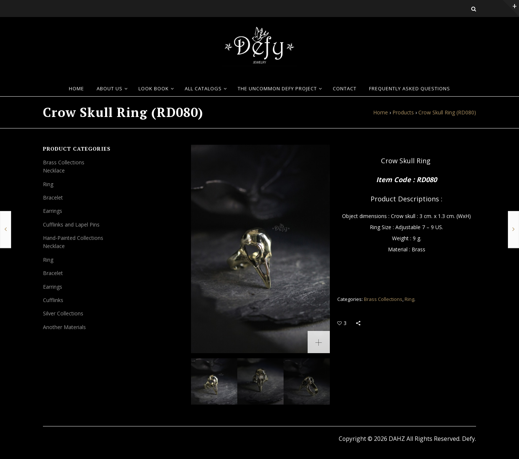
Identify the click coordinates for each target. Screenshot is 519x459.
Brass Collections (383, 299)
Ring (409, 299)
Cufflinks (53, 300)
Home (380, 112)
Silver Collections (63, 313)
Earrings (52, 210)
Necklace (54, 170)
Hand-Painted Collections (73, 237)
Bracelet (53, 197)
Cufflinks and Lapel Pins (71, 224)
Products (403, 112)
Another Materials (64, 327)
